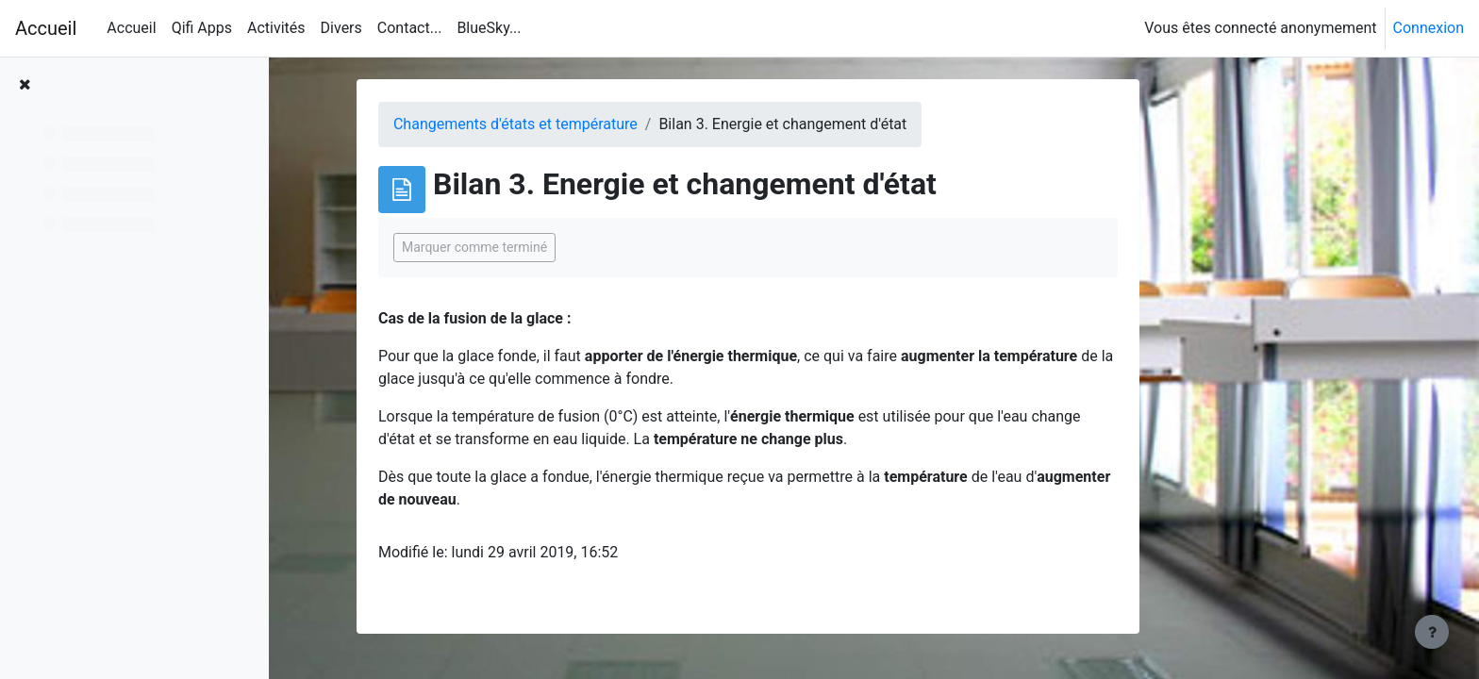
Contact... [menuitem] (409, 28)
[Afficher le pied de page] (1432, 632)
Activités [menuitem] (276, 28)
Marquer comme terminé (585, 247)
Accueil (45, 28)
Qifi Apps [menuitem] (202, 28)
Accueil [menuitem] (131, 28)
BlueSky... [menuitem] (489, 28)
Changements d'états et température (627, 124)
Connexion (1428, 28)
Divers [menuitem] (341, 28)
